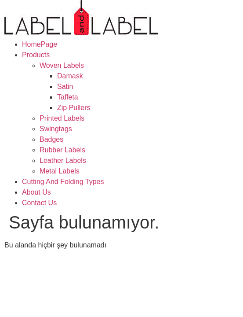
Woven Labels (62, 65)
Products (36, 55)
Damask (70, 76)
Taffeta (67, 97)
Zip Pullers (74, 107)
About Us (36, 192)
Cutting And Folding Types (63, 181)
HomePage (39, 44)
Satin (65, 86)
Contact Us (39, 202)
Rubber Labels (62, 150)
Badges (51, 139)
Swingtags (56, 129)
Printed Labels (62, 118)
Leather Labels (63, 160)
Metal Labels (60, 171)
